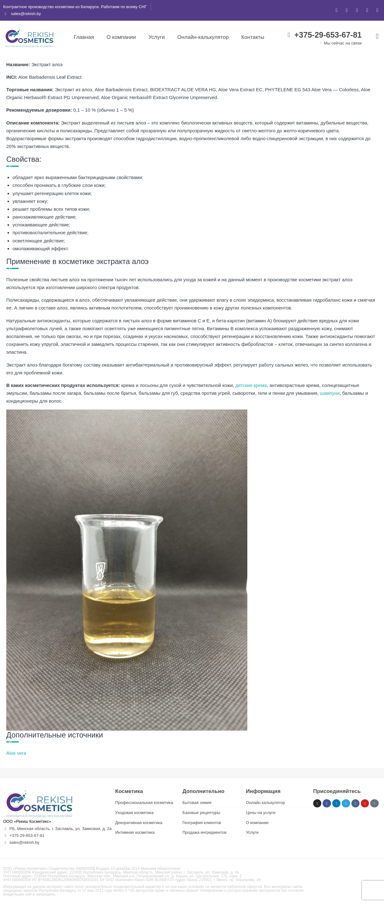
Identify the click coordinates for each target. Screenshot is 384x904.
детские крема (251, 385)
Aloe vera (16, 753)
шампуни (330, 393)
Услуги (156, 37)
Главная (84, 37)
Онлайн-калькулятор (203, 37)
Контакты (252, 37)
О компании (121, 37)
